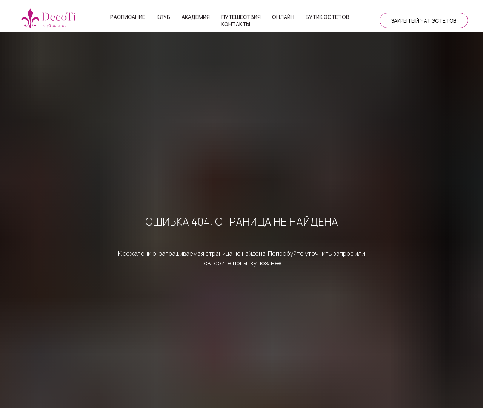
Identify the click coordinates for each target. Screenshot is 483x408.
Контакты (235, 24)
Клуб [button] (163, 16)
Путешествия (241, 16)
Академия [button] (196, 16)
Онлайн (283, 16)
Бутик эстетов (327, 16)
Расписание (127, 16)
